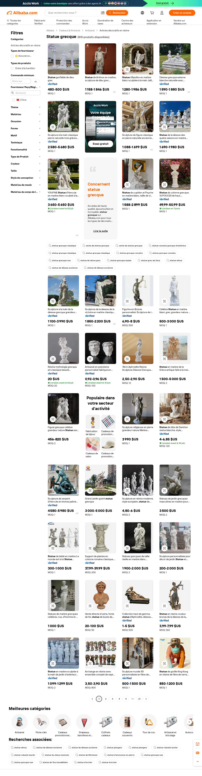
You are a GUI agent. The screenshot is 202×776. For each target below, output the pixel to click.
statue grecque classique (62, 245)
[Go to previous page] (92, 699)
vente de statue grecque (95, 245)
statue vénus (174, 260)
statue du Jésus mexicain (55, 755)
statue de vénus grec (88, 260)
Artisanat (90, 30)
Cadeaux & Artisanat (69, 30)
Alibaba (50, 30)
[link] (197, 744)
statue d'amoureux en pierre (119, 755)
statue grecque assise (119, 260)
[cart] (152, 13)
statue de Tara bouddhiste (53, 762)
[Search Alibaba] (73, 13)
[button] (103, 13)
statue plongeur (113, 747)
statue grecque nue (60, 260)
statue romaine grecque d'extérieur (167, 245)
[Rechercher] (117, 12)
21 (139, 699)
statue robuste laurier (166, 747)
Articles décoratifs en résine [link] (114, 30)
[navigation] (25, 365)
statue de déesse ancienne (63, 268)
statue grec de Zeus (149, 260)
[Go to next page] (146, 699)
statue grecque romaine (129, 253)
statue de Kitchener (86, 755)
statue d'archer (83, 762)
